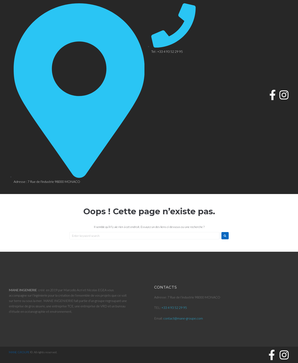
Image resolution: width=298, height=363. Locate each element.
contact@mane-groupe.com (183, 318)
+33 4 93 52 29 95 (174, 307)
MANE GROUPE (19, 352)
